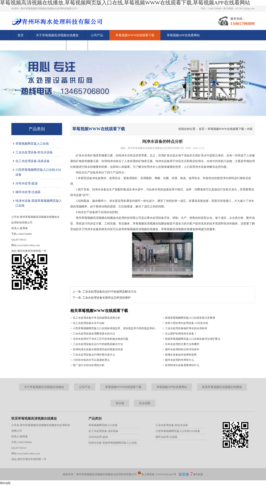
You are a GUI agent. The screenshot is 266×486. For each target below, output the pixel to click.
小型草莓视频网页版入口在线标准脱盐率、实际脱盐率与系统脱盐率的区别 (116, 328)
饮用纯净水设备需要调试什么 (182, 365)
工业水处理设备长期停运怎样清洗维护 (106, 297)
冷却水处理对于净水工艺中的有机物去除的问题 (100, 338)
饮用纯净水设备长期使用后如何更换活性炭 (98, 349)
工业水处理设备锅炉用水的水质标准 (186, 328)
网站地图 (5, 483)
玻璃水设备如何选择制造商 (181, 354)
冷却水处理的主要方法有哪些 (182, 344)
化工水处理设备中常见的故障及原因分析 (96, 317)
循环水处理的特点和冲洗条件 (182, 349)
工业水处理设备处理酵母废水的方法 (94, 333)
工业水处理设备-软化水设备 (34, 152)
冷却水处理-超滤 (26, 183)
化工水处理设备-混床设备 (32, 161)
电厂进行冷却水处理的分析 (88, 365)
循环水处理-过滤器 (28, 192)
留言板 (77, 45)
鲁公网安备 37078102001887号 (156, 474)
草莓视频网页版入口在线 (32, 143)
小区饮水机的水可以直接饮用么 (91, 359)
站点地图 (144, 403)
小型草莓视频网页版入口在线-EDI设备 (38, 172)
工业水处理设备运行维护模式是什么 (94, 354)
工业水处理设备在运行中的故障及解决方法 (109, 291)
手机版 (199, 474)
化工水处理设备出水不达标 (88, 323)
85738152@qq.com (245, 8)
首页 (20, 35)
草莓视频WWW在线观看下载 (134, 35)
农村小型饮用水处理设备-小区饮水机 (186, 323)
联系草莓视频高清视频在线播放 (38, 45)
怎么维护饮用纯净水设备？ (181, 333)
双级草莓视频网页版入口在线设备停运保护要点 (192, 338)
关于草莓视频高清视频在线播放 (57, 35)
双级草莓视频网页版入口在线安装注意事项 (190, 317)
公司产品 (97, 35)
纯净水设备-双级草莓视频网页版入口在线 (38, 203)
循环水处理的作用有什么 (179, 359)
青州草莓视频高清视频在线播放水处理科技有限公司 (156, 148)
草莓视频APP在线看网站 (183, 35)
